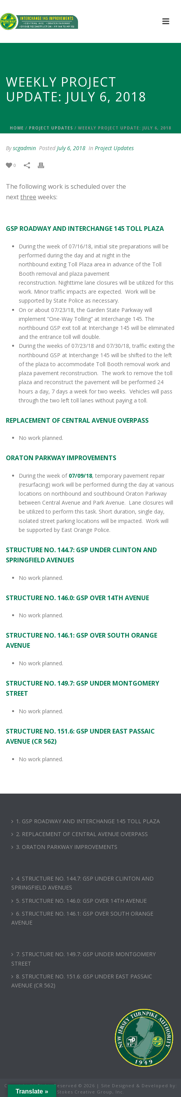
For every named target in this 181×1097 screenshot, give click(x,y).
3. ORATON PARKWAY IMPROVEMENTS (64, 847)
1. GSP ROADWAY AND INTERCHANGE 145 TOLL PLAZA (85, 821)
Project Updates (51, 128)
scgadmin (24, 148)
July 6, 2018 (71, 148)
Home (17, 128)
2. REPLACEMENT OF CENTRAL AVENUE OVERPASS (79, 834)
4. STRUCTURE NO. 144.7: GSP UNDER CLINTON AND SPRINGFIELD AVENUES (82, 883)
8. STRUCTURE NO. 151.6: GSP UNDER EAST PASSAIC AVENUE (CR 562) (81, 981)
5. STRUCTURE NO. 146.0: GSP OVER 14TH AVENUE (79, 900)
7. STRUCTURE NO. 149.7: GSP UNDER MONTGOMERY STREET (83, 958)
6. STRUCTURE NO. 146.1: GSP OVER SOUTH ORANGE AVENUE (82, 918)
